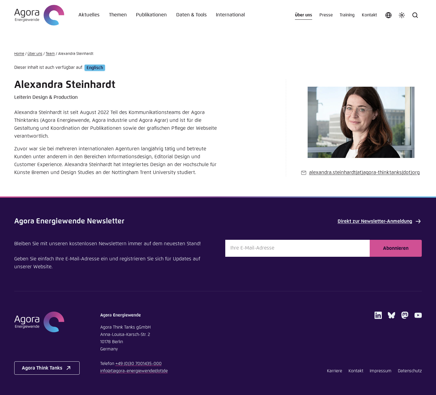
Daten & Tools (191, 15)
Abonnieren (395, 248)
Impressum (380, 371)
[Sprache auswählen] (388, 15)
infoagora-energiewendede (134, 371)
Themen (118, 15)
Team (50, 54)
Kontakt (369, 15)
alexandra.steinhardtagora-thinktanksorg (364, 172)
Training (347, 15)
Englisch (95, 67)
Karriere (334, 371)
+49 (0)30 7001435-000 (138, 364)
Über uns (303, 15)
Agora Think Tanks (47, 368)
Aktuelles (89, 15)
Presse (326, 15)
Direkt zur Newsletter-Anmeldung (380, 221)
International (230, 15)
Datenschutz (410, 371)
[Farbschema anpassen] (401, 15)
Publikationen (151, 15)
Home (19, 54)
